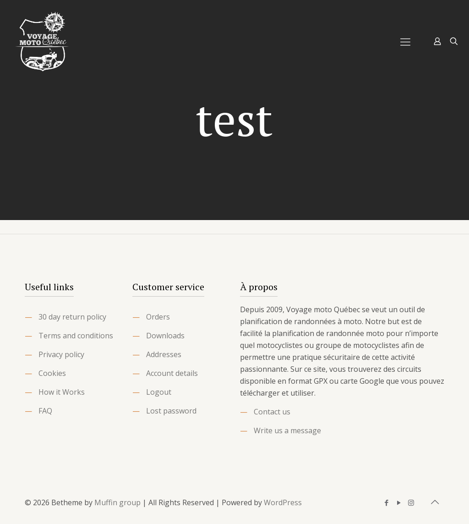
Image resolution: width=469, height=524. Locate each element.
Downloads (165, 336)
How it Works (61, 392)
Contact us (272, 412)
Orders (158, 317)
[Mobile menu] (405, 41)
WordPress (283, 502)
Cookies (52, 373)
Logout (158, 392)
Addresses (163, 354)
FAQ (45, 411)
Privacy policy (61, 354)
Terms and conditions (75, 336)
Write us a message (287, 430)
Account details (172, 373)
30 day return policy (72, 317)
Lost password (171, 411)
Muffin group (117, 502)
